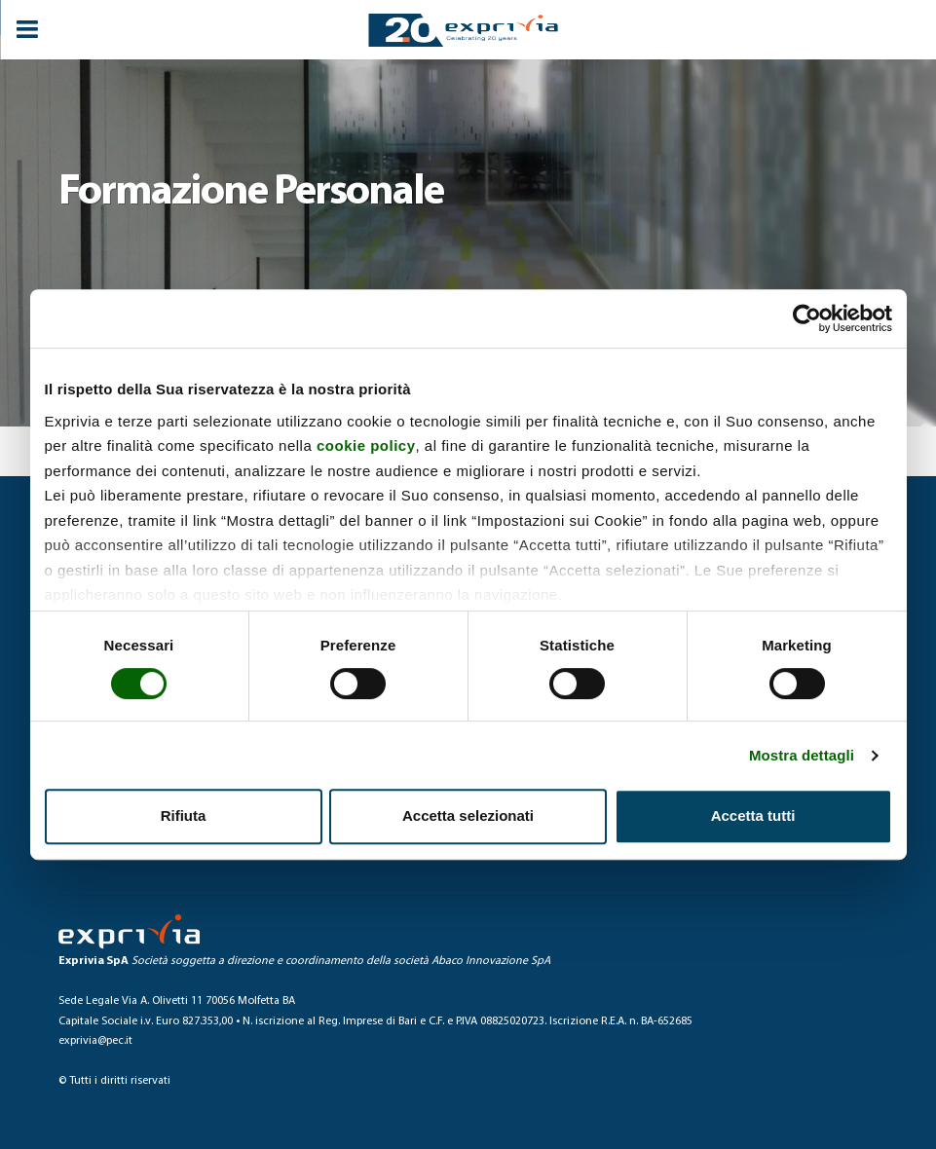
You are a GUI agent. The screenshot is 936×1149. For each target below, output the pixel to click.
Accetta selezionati (468, 815)
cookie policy (366, 445)
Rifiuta (183, 815)
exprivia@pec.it (95, 1041)
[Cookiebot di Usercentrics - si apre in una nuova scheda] (807, 318)
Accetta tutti (753, 815)
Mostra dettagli (801, 755)
